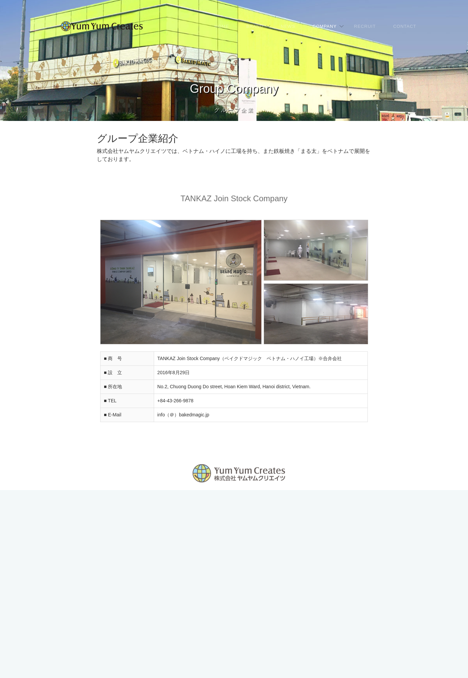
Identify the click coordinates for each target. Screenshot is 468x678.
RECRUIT (365, 26)
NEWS (288, 26)
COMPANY (325, 26)
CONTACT (404, 26)
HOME (222, 26)
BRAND (255, 26)
